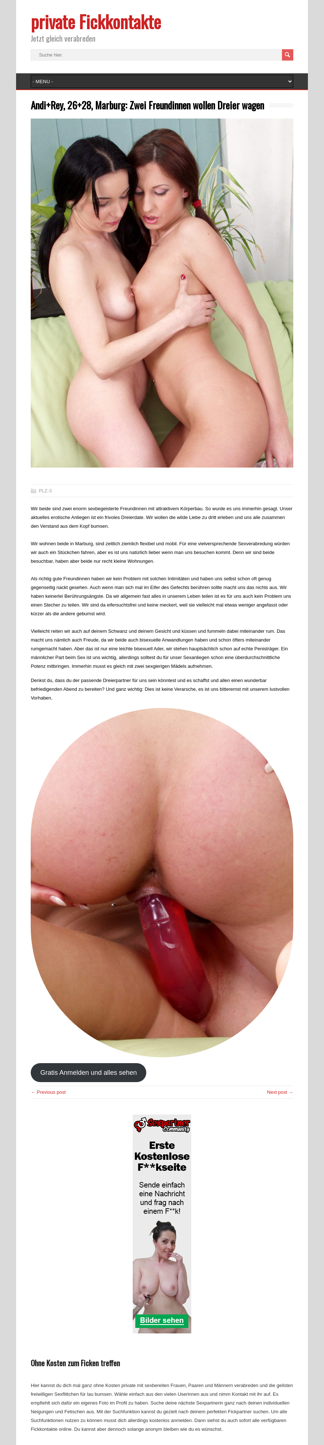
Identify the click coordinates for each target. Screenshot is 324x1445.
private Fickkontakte (96, 21)
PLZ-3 (45, 490)
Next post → (280, 1092)
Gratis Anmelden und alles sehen (88, 1072)
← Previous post (48, 1092)
